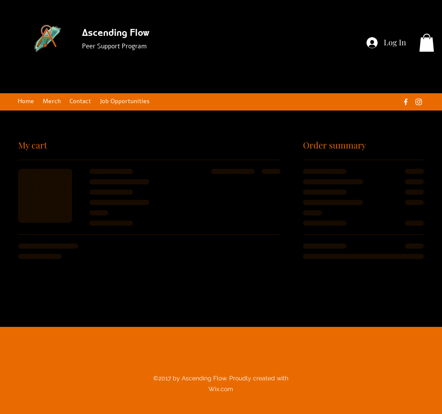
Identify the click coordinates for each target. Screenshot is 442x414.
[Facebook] (405, 102)
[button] (426, 43)
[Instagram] (418, 102)
